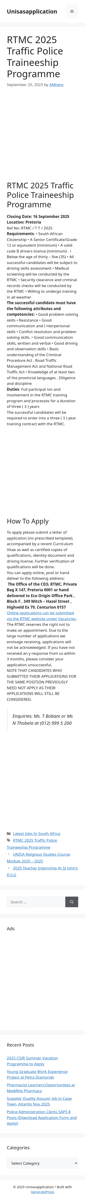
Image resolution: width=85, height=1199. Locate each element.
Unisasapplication (32, 11)
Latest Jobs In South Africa (36, 833)
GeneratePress (42, 1192)
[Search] (71, 902)
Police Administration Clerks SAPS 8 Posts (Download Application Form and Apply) (42, 1117)
